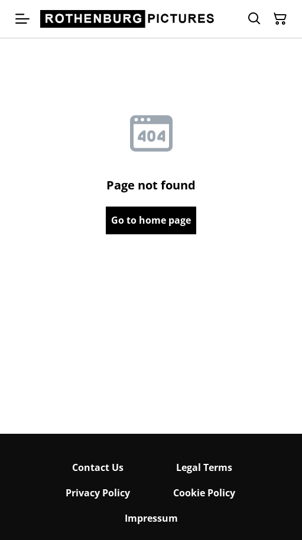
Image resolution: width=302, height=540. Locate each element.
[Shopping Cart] (280, 19)
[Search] (254, 19)
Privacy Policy (98, 492)
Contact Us (98, 467)
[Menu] (22, 19)
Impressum (151, 518)
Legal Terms (204, 467)
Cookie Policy (204, 492)
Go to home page (151, 220)
